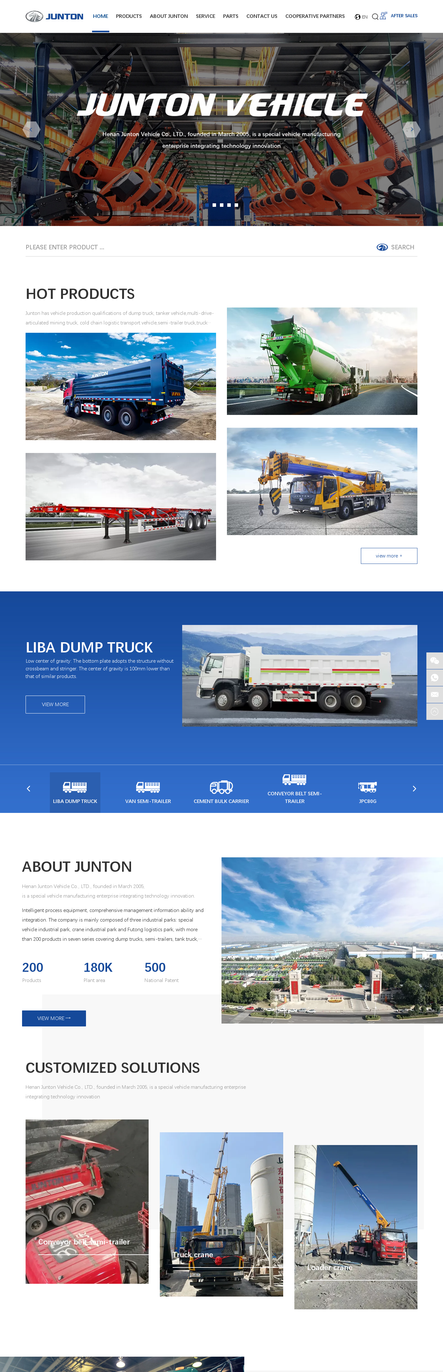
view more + (389, 556)
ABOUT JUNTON (77, 867)
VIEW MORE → (54, 1018)
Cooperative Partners (315, 16)
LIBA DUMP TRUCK (89, 648)
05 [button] (236, 206)
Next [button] (411, 130)
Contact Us (261, 16)
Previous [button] (31, 130)
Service (205, 16)
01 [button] (207, 206)
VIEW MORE (55, 705)
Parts (230, 16)
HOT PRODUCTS (80, 294)
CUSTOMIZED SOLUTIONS (113, 1067)
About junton (169, 16)
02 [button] (214, 206)
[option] (221, 130)
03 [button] (221, 206)
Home (100, 16)
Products (129, 16)
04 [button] (229, 206)
